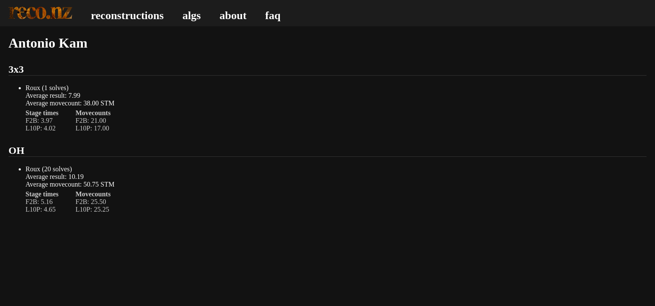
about (233, 15)
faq (272, 15)
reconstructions (127, 15)
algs (191, 15)
